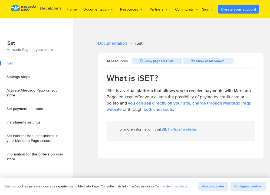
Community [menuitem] (187, 9)
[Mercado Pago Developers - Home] (36, 9)
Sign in (207, 9)
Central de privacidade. (171, 186)
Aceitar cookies (213, 186)
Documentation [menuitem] (98, 9)
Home (72, 9)
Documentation (112, 43)
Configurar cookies (248, 186)
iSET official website (179, 129)
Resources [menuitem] (131, 9)
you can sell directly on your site (159, 103)
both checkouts (158, 109)
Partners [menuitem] (159, 9)
